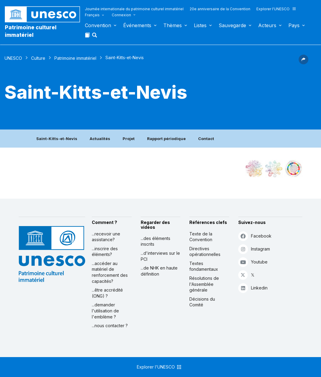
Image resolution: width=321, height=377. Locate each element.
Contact (206, 138)
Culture (38, 58)
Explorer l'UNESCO (276, 9)
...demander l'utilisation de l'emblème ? (105, 310)
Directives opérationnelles (204, 251)
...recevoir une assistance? (106, 236)
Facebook (254, 236)
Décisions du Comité (202, 302)
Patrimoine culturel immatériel (30, 31)
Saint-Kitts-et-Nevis (56, 138)
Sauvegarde (232, 25)
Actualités (100, 138)
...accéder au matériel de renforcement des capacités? (110, 272)
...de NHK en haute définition (159, 270)
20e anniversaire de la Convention (220, 9)
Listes (200, 25)
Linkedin (253, 287)
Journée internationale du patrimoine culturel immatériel (134, 9)
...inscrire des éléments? (105, 251)
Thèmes (172, 25)
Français (92, 15)
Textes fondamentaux (203, 266)
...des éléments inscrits (155, 241)
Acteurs (267, 25)
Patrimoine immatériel (75, 58)
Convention (98, 25)
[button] (95, 37)
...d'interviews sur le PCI (160, 256)
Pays (294, 25)
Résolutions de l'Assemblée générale (204, 284)
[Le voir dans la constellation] (254, 169)
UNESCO (13, 58)
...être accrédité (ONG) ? (107, 293)
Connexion (121, 15)
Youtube (253, 262)
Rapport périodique (166, 138)
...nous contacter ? (110, 325)
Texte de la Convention (200, 236)
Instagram (254, 249)
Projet (129, 138)
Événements (137, 25)
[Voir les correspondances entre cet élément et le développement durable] (293, 169)
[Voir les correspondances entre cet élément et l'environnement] (274, 169)
